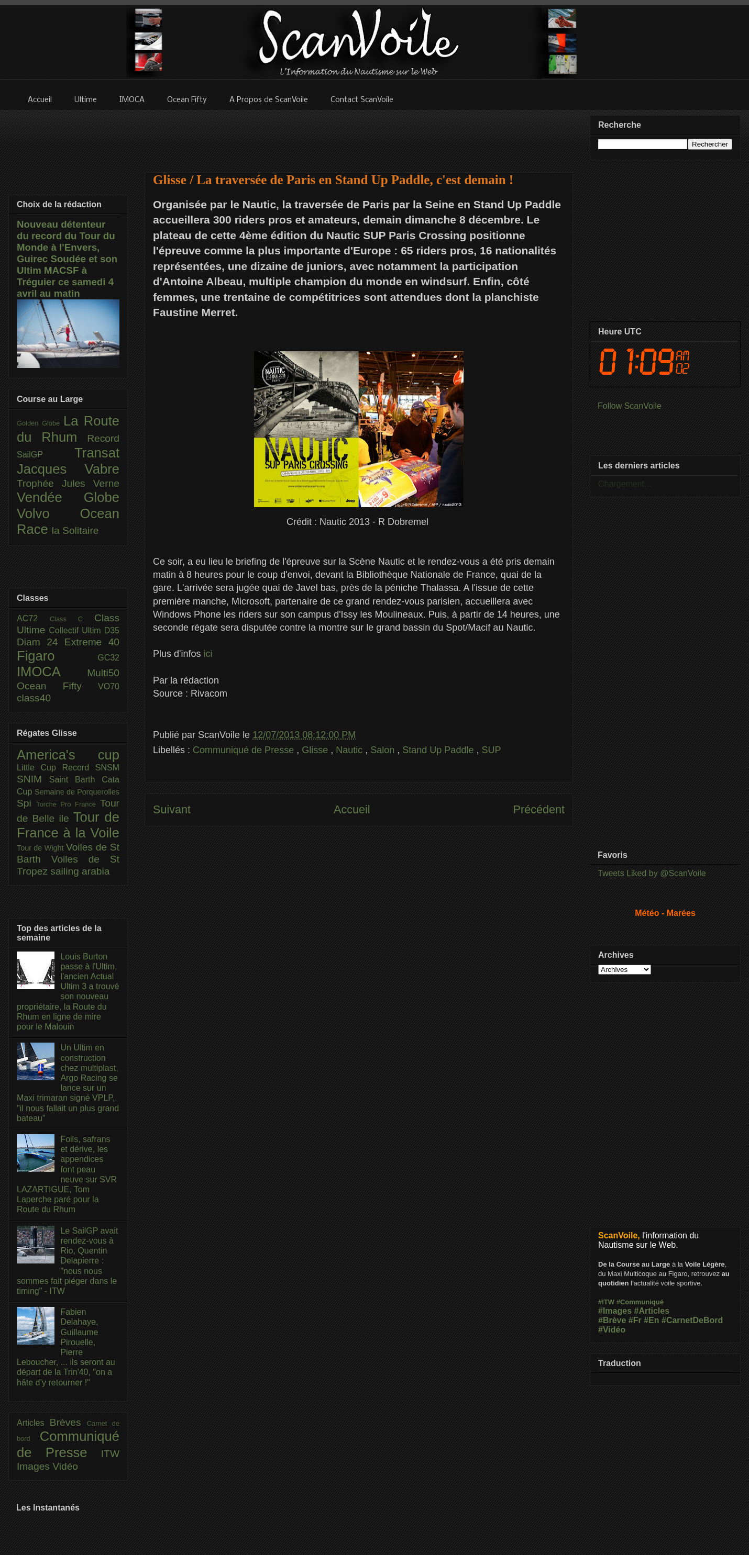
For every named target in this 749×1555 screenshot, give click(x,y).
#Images (615, 1310)
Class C (72, 619)
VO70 (108, 686)
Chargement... (624, 483)
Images (34, 1466)
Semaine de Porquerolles (77, 792)
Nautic (350, 750)
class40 (34, 697)
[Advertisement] (358, 134)
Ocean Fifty (57, 685)
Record (103, 438)
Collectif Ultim (76, 630)
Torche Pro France (68, 804)
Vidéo (65, 1466)
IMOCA (52, 671)
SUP (491, 750)
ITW (110, 1453)
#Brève (612, 1320)
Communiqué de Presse (244, 750)
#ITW (606, 1302)
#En (651, 1320)
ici (208, 653)
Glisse (316, 750)
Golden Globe (40, 423)
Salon (383, 750)
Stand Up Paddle (439, 750)
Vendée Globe (68, 497)
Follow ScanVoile (630, 405)
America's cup (68, 754)
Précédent (539, 809)
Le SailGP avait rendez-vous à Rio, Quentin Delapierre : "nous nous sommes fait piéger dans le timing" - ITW (67, 1260)
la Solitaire (75, 530)
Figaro (57, 655)
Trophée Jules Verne (68, 483)
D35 (111, 630)
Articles (33, 1422)
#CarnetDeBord (692, 1320)
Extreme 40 (91, 641)
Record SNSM (90, 767)
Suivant (172, 809)
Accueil (352, 809)
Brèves (68, 1422)
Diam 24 (40, 641)
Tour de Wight (41, 848)
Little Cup (39, 767)
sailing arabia (79, 871)
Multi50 (103, 672)
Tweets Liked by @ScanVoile (652, 873)
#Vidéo (611, 1329)
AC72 (33, 618)
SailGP (45, 454)
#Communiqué (640, 1302)
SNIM (33, 779)
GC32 (108, 657)
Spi (26, 803)
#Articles (652, 1310)
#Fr (635, 1320)
